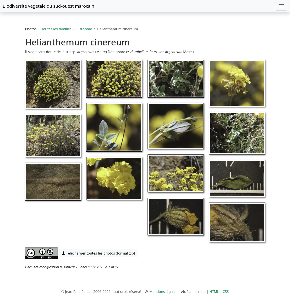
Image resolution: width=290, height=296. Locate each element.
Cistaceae (84, 29)
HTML (214, 291)
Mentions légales (163, 291)
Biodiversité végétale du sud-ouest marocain (48, 6)
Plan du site (195, 291)
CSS (226, 291)
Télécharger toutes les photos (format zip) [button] (98, 253)
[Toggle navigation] (281, 6)
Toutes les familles (56, 29)
